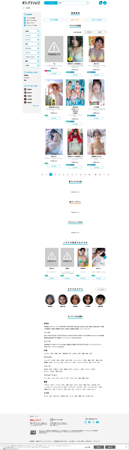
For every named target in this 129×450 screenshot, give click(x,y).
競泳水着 (67, 353)
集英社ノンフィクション (64, 338)
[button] (105, 257)
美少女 (48, 369)
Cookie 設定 (71, 441)
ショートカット (80, 360)
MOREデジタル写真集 (83, 335)
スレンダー (50, 360)
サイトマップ (96, 441)
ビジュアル (28, 48)
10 (89, 174)
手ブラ (48, 396)
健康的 (48, 362)
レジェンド (61, 389)
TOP (23, 7)
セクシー (101, 369)
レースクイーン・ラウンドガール (55, 387)
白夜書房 (72, 329)
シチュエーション (30, 57)
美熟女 (68, 369)
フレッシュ (58, 362)
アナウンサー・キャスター (77, 387)
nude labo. (61, 347)
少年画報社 (47, 329)
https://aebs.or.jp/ (42, 433)
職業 (26, 61)
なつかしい (78, 369)
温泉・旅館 (83, 378)
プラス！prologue (61, 344)
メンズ (73, 396)
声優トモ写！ (48, 347)
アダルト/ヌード (90, 389)
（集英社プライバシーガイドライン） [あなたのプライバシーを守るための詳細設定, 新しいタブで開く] (10, 448)
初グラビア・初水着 (61, 396)
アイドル (60, 385)
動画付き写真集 (71, 344)
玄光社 (82, 326)
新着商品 (26, 75)
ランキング (26, 78)
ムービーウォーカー (85, 329)
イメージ (27, 52)
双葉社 (77, 329)
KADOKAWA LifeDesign (72, 326)
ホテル (73, 378)
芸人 (71, 389)
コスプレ (49, 353)
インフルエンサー (95, 387)
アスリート (80, 389)
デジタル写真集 (31, 18)
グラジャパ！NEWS (32, 25)
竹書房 (53, 329)
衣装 (26, 44)
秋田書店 (46, 326)
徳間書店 (57, 329)
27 (100, 174)
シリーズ (27, 40)
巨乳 (61, 360)
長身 (98, 360)
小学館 (102, 326)
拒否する (99, 447)
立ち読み (54, 73)
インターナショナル (84, 362)
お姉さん (58, 369)
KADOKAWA (62, 326)
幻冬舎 (86, 326)
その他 (27, 65)
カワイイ (90, 369)
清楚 (48, 371)
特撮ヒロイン (50, 389)
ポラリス (54, 347)
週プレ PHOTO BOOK (50, 335)
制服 (58, 353)
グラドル (49, 385)
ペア (47, 378)
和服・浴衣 (86, 353)
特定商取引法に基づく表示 (60, 441)
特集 (25, 80)
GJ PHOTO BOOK (72, 335)
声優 (86, 385)
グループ (64, 378)
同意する (110, 447)
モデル (78, 385)
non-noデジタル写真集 (96, 335)
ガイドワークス (54, 326)
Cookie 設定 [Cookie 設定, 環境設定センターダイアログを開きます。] (87, 447)
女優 (69, 385)
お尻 (68, 360)
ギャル (96, 362)
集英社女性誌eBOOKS (50, 338)
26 (95, 174)
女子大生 (95, 385)
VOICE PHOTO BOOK (82, 344)
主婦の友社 (96, 326)
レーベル (27, 35)
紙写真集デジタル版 (49, 344)
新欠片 (63, 329)
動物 (81, 396)
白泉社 (67, 329)
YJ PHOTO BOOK (61, 335)
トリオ (55, 378)
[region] (64, 447)
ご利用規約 (31, 441)
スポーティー (70, 362)
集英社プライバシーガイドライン (44, 441)
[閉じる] (126, 447)
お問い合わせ (88, 441)
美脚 (90, 360)
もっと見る (101, 289)
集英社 (90, 326)
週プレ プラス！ (31, 23)
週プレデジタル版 (31, 20)
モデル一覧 (35, 106)
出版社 (27, 31)
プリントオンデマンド (94, 344)
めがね (76, 353)
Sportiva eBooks (76, 338)
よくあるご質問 (80, 441)
